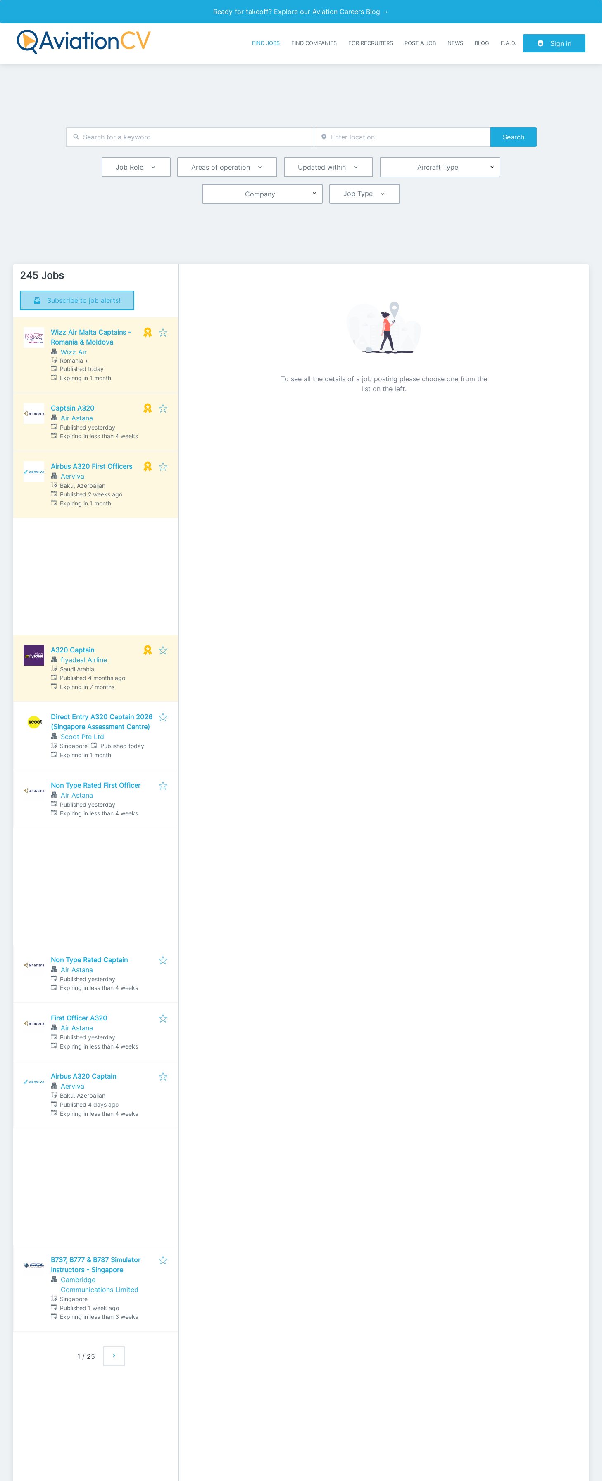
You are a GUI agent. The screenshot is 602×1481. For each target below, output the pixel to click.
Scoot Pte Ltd (82, 736)
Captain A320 (72, 408)
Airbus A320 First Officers (91, 466)
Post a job (420, 43)
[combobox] (190, 137)
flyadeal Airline (84, 660)
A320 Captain (72, 650)
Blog (482, 43)
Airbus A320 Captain (83, 1076)
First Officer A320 (79, 1018)
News (455, 43)
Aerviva (72, 476)
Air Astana (77, 418)
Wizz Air (74, 352)
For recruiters (370, 43)
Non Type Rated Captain (89, 960)
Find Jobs (266, 43)
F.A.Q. (508, 43)
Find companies (314, 43)
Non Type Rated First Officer (95, 785)
